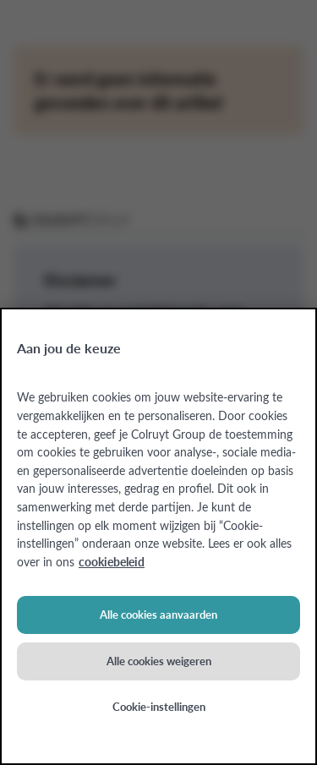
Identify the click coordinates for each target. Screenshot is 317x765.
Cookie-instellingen (158, 706)
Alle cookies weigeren (159, 661)
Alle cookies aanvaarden (158, 614)
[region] (158, 536)
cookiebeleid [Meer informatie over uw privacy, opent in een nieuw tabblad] (112, 561)
